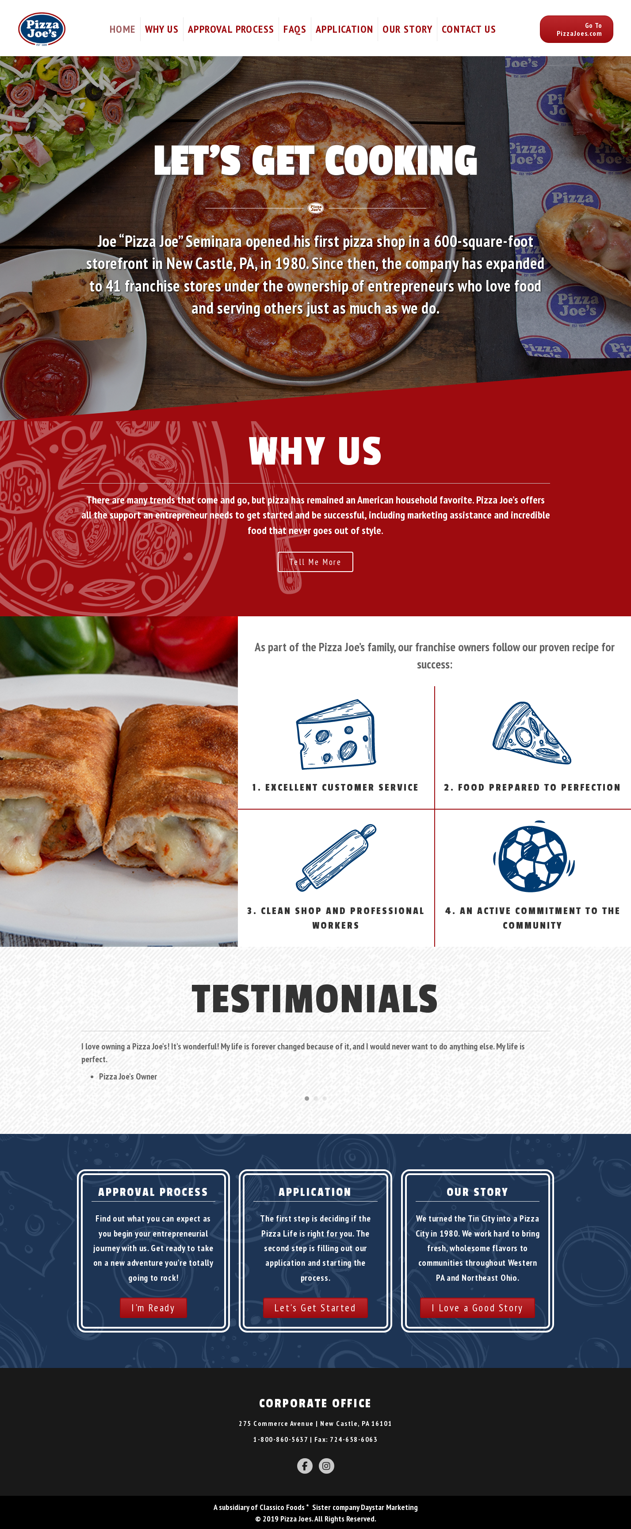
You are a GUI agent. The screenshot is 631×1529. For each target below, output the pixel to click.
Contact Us (469, 29)
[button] (576, 29)
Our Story (407, 29)
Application (344, 29)
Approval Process (231, 29)
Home (123, 29)
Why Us (162, 29)
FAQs (294, 29)
